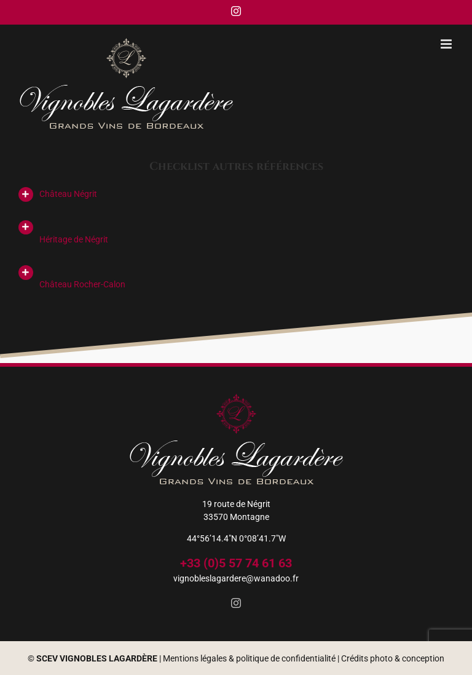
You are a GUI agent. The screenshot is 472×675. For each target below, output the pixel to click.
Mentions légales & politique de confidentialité (249, 658)
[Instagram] (236, 603)
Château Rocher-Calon (82, 284)
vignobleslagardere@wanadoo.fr (236, 578)
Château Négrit (68, 194)
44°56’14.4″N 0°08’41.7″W (236, 538)
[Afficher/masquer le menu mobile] (447, 44)
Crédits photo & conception (392, 658)
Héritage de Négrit (73, 239)
